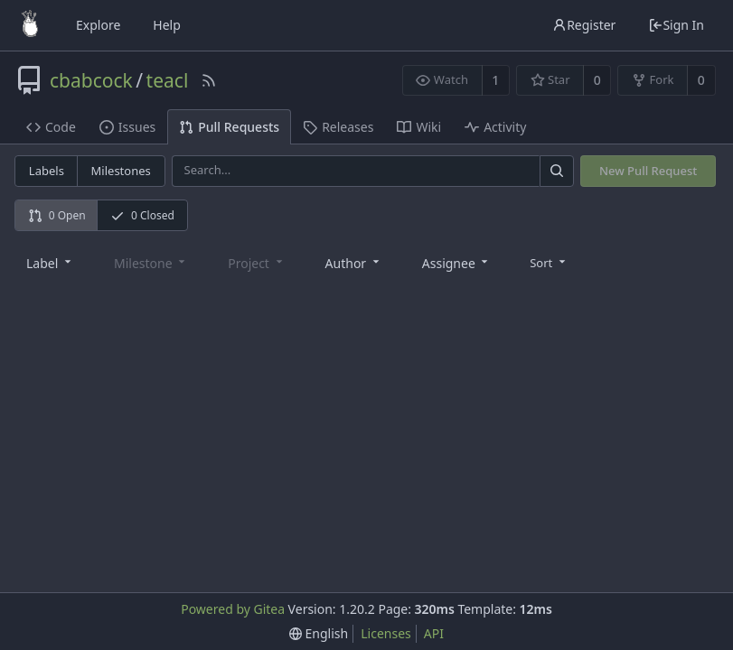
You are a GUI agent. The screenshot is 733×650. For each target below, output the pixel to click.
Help (167, 24)
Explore (98, 24)
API (434, 633)
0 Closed (142, 215)
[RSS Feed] (209, 80)
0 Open (57, 215)
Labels (46, 170)
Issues (127, 126)
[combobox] (50, 262)
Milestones (121, 170)
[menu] (549, 262)
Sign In (676, 24)
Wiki (419, 126)
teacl (167, 80)
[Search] (557, 171)
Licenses (386, 633)
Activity (495, 126)
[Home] (29, 25)
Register (584, 24)
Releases (338, 126)
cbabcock (91, 80)
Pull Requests (229, 126)
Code (51, 126)
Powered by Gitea (233, 609)
